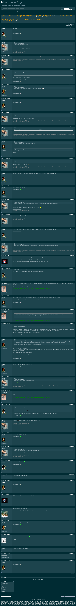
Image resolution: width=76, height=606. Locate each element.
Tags (2, 576)
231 (10, 603)
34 (25, 601)
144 (58, 602)
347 (71, 604)
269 (54, 603)
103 (10, 602)
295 (10, 604)
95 (2, 602)
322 (42, 604)
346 (70, 604)
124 (34, 602)
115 (24, 602)
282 (70, 603)
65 (51, 601)
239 (19, 603)
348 (72, 604)
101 (7, 602)
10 (5, 601)
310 (28, 604)
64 (50, 601)
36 (27, 601)
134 (46, 602)
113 (21, 602)
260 (44, 603)
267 (52, 603)
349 (73, 604)
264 (49, 603)
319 (38, 604)
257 (40, 603)
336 (58, 604)
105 (12, 602)
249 (31, 603)
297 (12, 604)
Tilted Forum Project (68, 596)
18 (12, 601)
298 (14, 604)
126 (36, 602)
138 (51, 602)
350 (74, 604)
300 (16, 604)
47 (36, 601)
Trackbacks (3, 588)
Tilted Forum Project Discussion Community (9, 8)
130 (41, 602)
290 (4, 604)
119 (28, 602)
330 (51, 604)
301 (17, 604)
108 (15, 602)
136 (48, 602)
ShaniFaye (4, 283)
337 (59, 604)
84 (67, 601)
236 (16, 603)
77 (61, 601)
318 (37, 604)
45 (34, 601)
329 (50, 604)
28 (20, 601)
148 (62, 602)
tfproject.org (9, 16)
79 (63, 601)
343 (66, 604)
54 (42, 601)
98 (4, 602)
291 (5, 604)
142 (55, 602)
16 (10, 601)
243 (24, 603)
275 (61, 603)
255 (38, 603)
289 (3, 604)
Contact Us (63, 596)
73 (58, 601)
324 (44, 604)
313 (31, 604)
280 (67, 603)
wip (5, 577)
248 (30, 603)
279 (66, 603)
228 (7, 603)
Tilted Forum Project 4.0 (41, 16)
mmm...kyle (4, 555)
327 (47, 604)
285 (73, 603)
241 (22, 603)
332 (53, 604)
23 (16, 601)
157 (73, 602)
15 (9, 601)
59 (46, 601)
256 (39, 603)
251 (33, 603)
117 (26, 602)
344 (67, 604)
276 (63, 603)
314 (32, 604)
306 (23, 604)
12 (7, 601)
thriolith (3, 536)
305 (22, 604)
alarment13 (4, 325)
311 (29, 604)
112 (20, 602)
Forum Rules (3, 591)
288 (2, 604)
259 (43, 603)
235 (15, 603)
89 (71, 601)
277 (64, 603)
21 (14, 601)
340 (63, 604)
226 (4, 603)
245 (26, 603)
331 (52, 604)
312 (30, 604)
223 (1, 603)
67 (53, 601)
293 (8, 604)
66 (52, 601)
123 (33, 602)
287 (1, 604)
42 (32, 601)
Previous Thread (36, 579)
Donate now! (19, 11)
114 (22, 602)
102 (8, 602)
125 (35, 602)
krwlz (3, 257)
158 (74, 602)
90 (72, 601)
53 (41, 601)
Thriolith (14, 539)
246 (28, 603)
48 (37, 601)
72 (57, 601)
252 (35, 603)
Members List (56, 11)
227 (5, 603)
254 (37, 603)
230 (9, 603)
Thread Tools (71, 25)
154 (69, 602)
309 (26, 604)
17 (11, 601)
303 (19, 604)
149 (63, 602)
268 (53, 603)
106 (13, 602)
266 (51, 603)
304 (21, 604)
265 (50, 603)
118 (27, 602)
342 (65, 604)
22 (15, 601)
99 (5, 602)
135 (47, 602)
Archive (72, 596)
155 (70, 602)
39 (29, 601)
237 (17, 603)
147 (61, 602)
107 (14, 602)
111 (19, 602)
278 (65, 603)
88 (70, 601)
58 (45, 601)
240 (21, 603)
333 (54, 604)
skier (3, 508)
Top (74, 596)
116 (25, 602)
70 (55, 601)
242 (23, 603)
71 (56, 601)
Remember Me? (72, 8)
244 (25, 603)
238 (18, 603)
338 (60, 604)
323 (43, 604)
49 (38, 601)
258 (42, 603)
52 (40, 601)
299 (15, 604)
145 (59, 602)
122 (32, 602)
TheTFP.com (54, 15)
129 (40, 602)
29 (21, 601)
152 (67, 602)
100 (6, 602)
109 (17, 602)
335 (57, 604)
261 (45, 603)
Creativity (17, 8)
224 (2, 603)
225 (3, 603)
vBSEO (41, 599)
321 (40, 604)
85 (68, 601)
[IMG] (2, 587)
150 (65, 602)
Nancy (3, 42)
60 (47, 601)
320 (39, 604)
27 (19, 601)
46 (35, 601)
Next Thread (40, 579)
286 (74, 603)
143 (56, 602)
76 (60, 601)
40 (30, 601)
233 (12, 603)
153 (68, 602)
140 (53, 602)
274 (60, 603)
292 (7, 604)
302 (18, 604)
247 (29, 603)
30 (22, 601)
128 (39, 602)
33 (24, 601)
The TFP (16, 20)
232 (11, 603)
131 (42, 602)
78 (62, 601)
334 (56, 604)
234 (14, 603)
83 (66, 601)
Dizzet (3, 28)
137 (49, 602)
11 (6, 601)
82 (65, 601)
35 (26, 601)
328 (49, 604)
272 (58, 603)
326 (46, 604)
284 (72, 603)
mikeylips (4, 548)
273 (59, 603)
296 (11, 604)
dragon (2, 577)
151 (66, 602)
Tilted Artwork (22, 8)
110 (18, 602)
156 (72, 602)
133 (45, 602)
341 (64, 604)
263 (47, 603)
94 (1, 602)
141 (54, 602)
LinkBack (66, 25)
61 (48, 601)
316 (35, 604)
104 (11, 602)
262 (46, 603)
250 (32, 603)
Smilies (2, 586)
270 (56, 603)
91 (73, 601)
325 (45, 604)
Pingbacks (3, 589)
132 (44, 602)
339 (61, 604)
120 (30, 602)
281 (69, 603)
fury (4, 577)
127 (38, 602)
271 (57, 603)
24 (17, 601)
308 (25, 604)
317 (36, 604)
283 (71, 603)
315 (33, 604)
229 (8, 603)
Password (62, 9)
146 (60, 602)
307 (24, 604)
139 (52, 602)
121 (31, 602)
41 (31, 601)
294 (9, 604)
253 (36, 603)
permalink (72, 40)
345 (69, 604)
